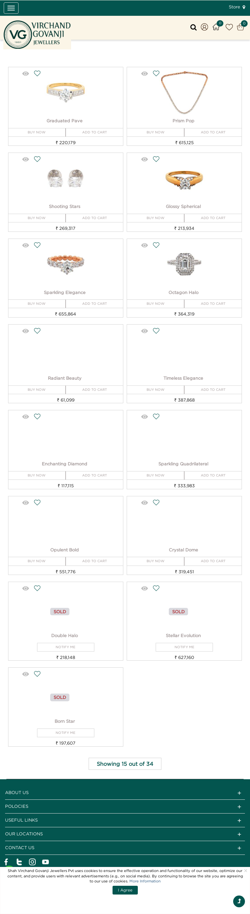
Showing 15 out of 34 (125, 764)
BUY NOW (36, 132)
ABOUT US (125, 793)
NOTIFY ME (65, 647)
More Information (145, 881)
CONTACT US (125, 848)
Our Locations (125, 834)
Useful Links (125, 820)
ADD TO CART (94, 132)
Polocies (125, 806)
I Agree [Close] (125, 890)
